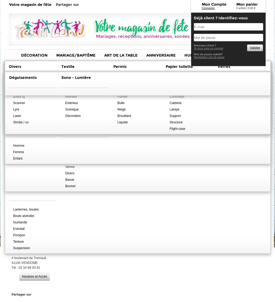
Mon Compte (214, 4)
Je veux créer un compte (208, 48)
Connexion (208, 8)
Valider (255, 48)
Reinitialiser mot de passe (209, 57)
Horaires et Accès (34, 276)
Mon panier (247, 4)
